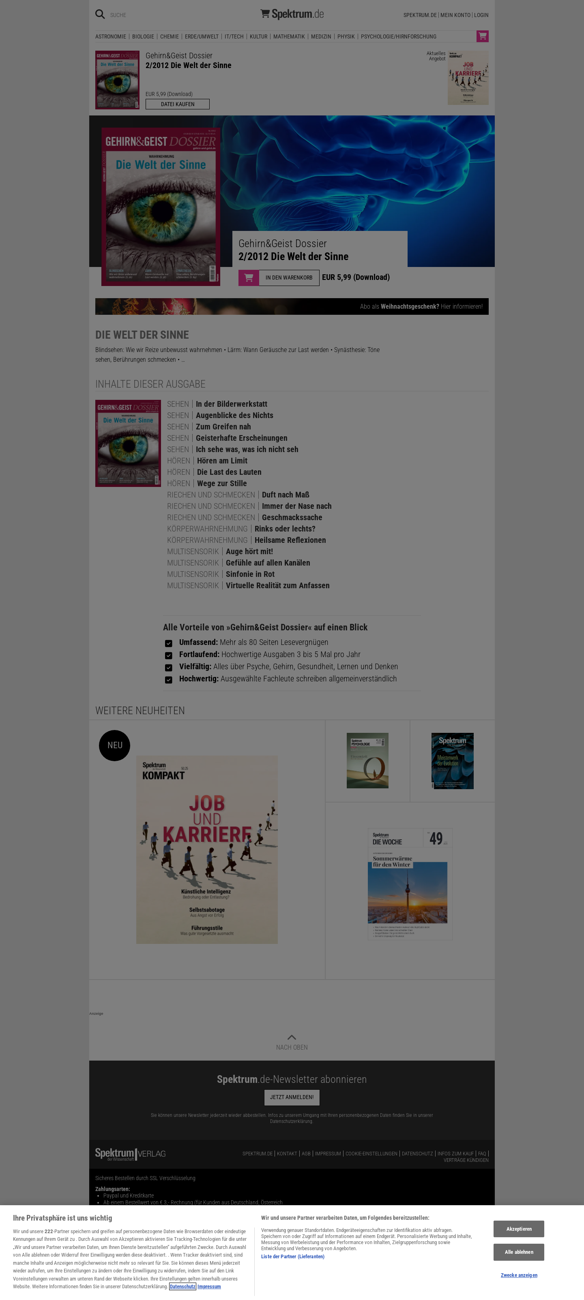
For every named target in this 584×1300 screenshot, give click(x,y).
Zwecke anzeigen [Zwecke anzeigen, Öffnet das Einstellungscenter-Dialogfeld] (519, 1280)
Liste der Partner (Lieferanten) (292, 1260)
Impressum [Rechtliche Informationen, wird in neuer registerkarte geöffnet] (209, 1291)
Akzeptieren (519, 1233)
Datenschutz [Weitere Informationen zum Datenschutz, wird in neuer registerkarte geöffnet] (182, 1291)
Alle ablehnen (519, 1256)
